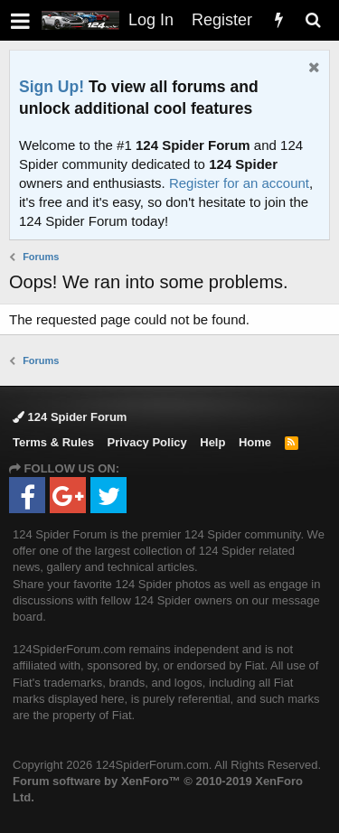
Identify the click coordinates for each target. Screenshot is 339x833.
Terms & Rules (53, 442)
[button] (20, 20)
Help (212, 442)
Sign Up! (51, 87)
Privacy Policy (147, 442)
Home (255, 442)
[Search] (313, 20)
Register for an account (239, 183)
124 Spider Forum (70, 417)
